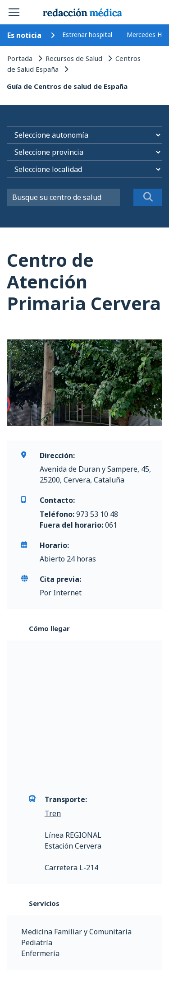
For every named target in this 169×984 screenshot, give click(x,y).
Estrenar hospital (87, 34)
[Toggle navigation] (14, 12)
